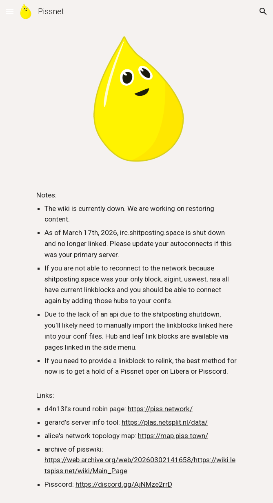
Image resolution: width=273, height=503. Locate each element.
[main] (136, 339)
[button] (10, 11)
